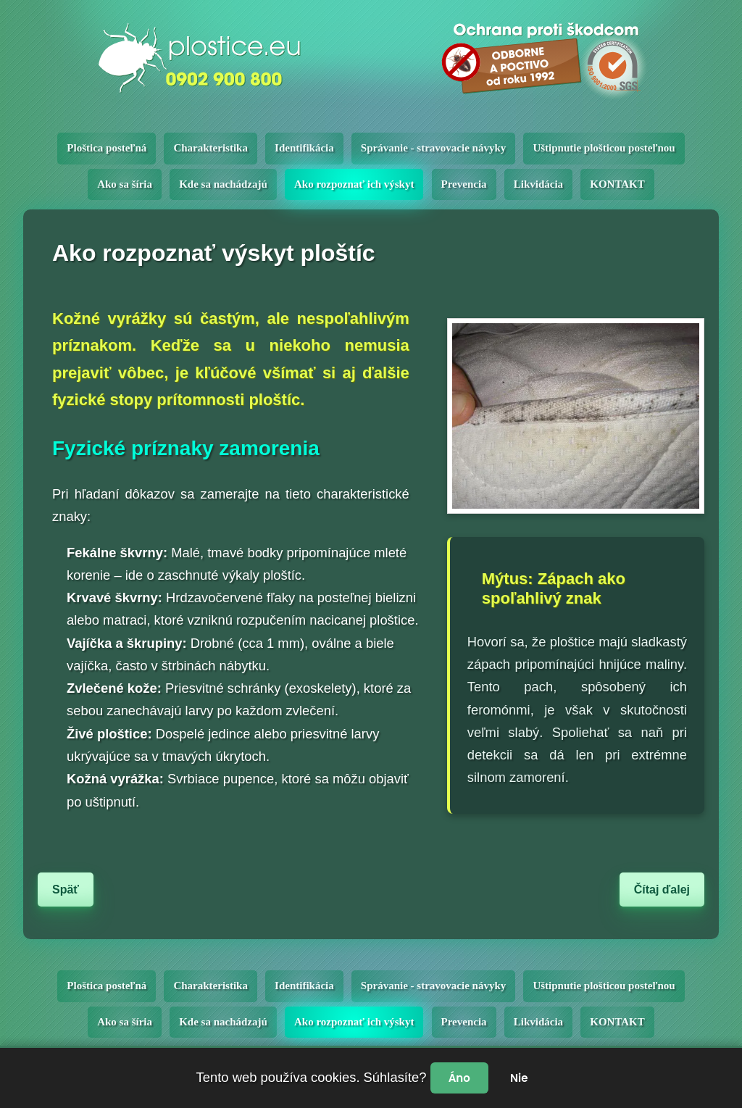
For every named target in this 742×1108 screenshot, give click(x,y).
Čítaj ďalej (662, 889)
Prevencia (464, 184)
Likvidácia (538, 184)
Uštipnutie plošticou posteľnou (604, 148)
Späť (65, 889)
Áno (459, 1078)
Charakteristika (210, 148)
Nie (519, 1078)
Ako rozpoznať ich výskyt (354, 184)
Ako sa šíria (124, 184)
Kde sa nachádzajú (223, 184)
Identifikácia (304, 148)
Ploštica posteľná (106, 148)
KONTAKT (617, 184)
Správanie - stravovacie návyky (433, 148)
